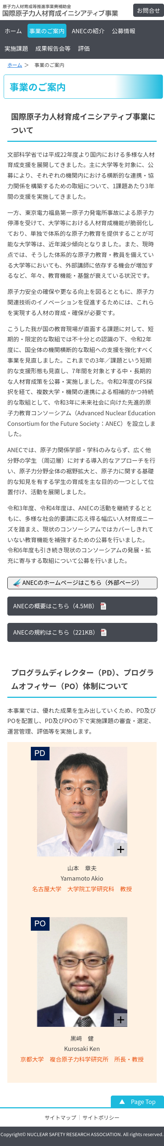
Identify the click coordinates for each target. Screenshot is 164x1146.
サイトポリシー (101, 1117)
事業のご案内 (47, 30)
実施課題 (16, 48)
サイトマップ (60, 1117)
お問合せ (148, 10)
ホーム (13, 30)
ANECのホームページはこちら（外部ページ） (77, 583)
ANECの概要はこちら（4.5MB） (55, 605)
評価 (84, 48)
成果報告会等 (52, 48)
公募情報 (123, 30)
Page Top (143, 1101)
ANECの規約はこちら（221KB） (55, 632)
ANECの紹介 (88, 30)
